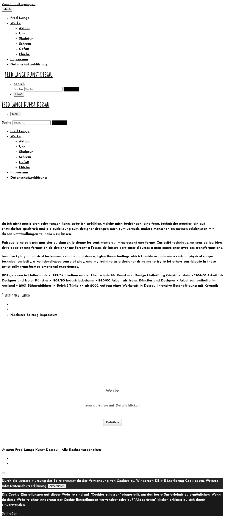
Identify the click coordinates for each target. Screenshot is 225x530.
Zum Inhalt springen (18, 4)
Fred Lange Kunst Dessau (36, 450)
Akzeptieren (56, 486)
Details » (112, 422)
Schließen (9, 513)
